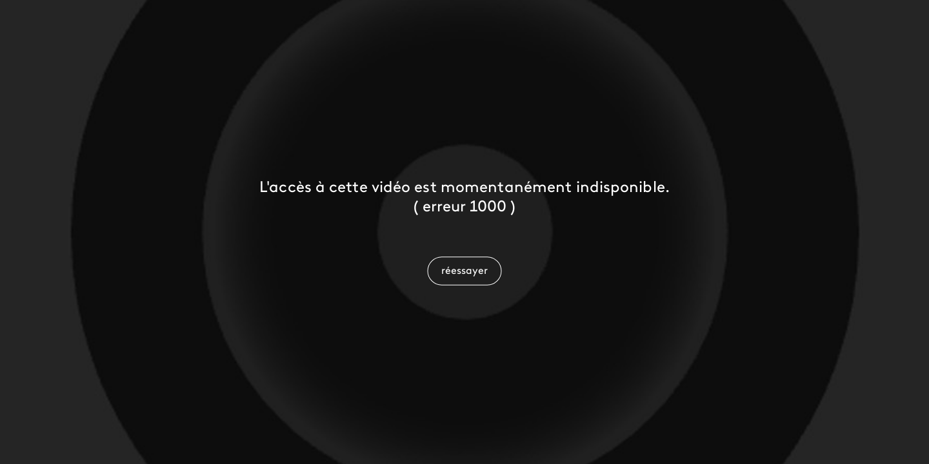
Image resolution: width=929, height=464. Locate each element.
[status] (464, 207)
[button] (464, 270)
